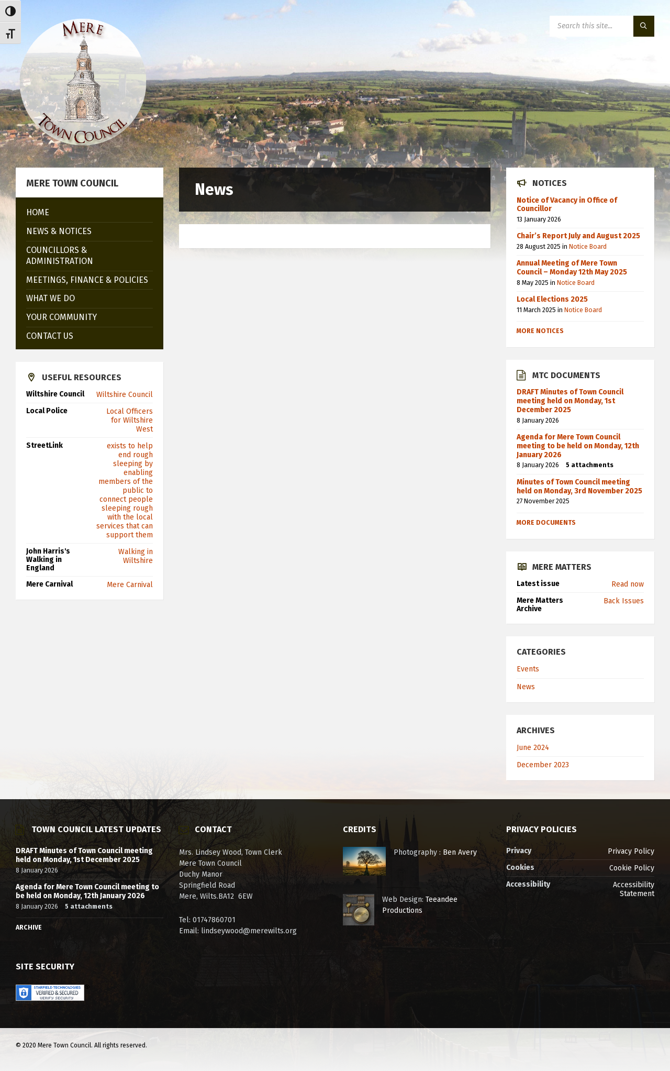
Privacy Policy (631, 851)
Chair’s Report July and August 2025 (578, 235)
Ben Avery (460, 852)
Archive (29, 927)
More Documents (546, 522)
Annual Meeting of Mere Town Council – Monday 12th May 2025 (572, 268)
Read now (627, 584)
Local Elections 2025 (552, 299)
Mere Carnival (130, 584)
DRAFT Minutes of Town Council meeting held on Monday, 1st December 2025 (570, 401)
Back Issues (624, 601)
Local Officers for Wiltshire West (129, 420)
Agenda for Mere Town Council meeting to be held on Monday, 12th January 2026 (578, 446)
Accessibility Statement (633, 889)
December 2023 (543, 764)
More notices (540, 331)
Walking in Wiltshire (135, 556)
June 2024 (533, 747)
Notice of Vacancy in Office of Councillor (567, 205)
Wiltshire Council (124, 394)
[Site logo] (83, 147)
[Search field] (602, 26)
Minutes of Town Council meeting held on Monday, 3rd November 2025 (579, 486)
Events (528, 669)
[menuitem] (89, 213)
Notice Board (588, 246)
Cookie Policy (631, 868)
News (526, 686)
